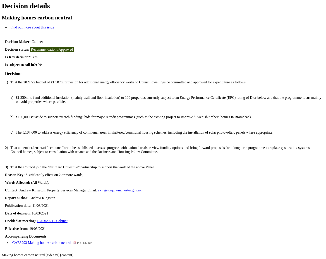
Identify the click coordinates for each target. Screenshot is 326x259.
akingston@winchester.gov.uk (119, 190)
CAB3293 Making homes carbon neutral (52, 243)
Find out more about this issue (32, 27)
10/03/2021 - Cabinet (52, 221)
